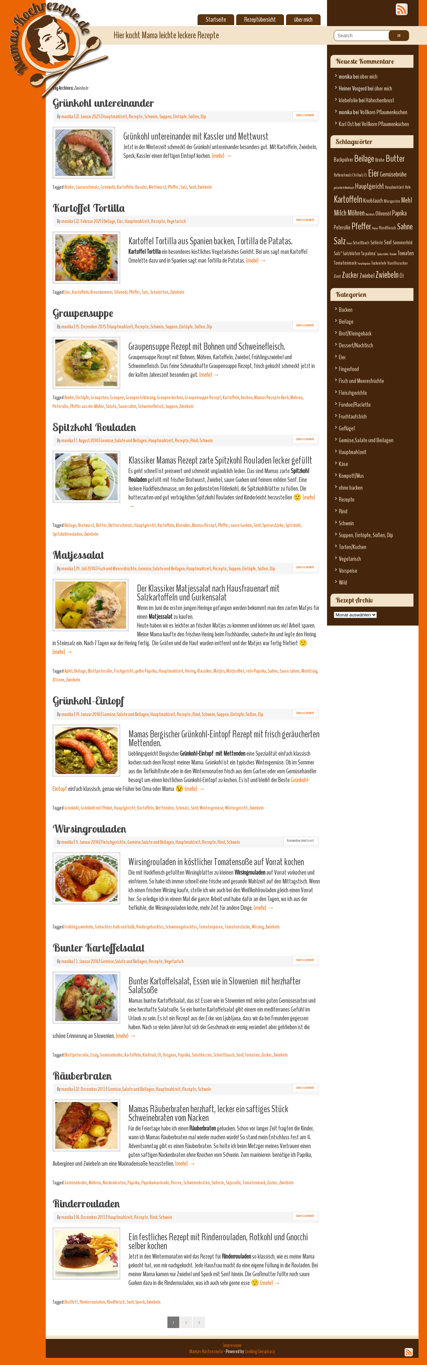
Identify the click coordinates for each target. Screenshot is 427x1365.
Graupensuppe (83, 313)
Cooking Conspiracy (260, 1351)
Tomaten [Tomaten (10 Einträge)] (406, 253)
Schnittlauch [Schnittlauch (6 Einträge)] (361, 243)
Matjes (219, 671)
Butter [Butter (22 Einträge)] (395, 158)
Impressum (232, 1345)
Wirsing (258, 927)
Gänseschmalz (87, 187)
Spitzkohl (293, 525)
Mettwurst (157, 187)
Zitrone (58, 680)
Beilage (109, 221)
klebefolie (348, 100)
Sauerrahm (127, 406)
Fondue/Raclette (355, 405)
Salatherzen (202, 1055)
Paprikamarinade (155, 1182)
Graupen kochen (170, 397)
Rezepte (136, 116)
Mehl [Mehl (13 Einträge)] (406, 200)
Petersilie (60, 406)
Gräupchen (99, 397)
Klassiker (183, 525)
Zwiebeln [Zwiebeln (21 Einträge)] (387, 274)
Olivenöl (120, 292)
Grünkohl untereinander (103, 102)
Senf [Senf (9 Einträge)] (388, 242)
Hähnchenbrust (380, 100)
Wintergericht (236, 808)
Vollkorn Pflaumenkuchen (383, 112)
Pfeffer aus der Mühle (87, 406)
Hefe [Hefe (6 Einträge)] (408, 187)
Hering (190, 671)
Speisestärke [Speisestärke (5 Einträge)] (382, 254)
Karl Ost (346, 124)
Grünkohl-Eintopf (88, 700)
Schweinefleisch (151, 406)
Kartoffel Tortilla (89, 208)
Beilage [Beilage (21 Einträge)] (364, 158)
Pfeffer (173, 187)
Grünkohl (108, 187)
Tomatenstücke (237, 927)
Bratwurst (86, 525)
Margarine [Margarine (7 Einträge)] (392, 201)
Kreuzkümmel (101, 292)
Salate (111, 406)
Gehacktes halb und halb (115, 927)
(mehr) (222, 155)
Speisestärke (273, 525)
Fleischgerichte (113, 842)
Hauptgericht (145, 525)
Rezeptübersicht (260, 19)
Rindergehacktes (150, 927)
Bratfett (71, 1302)
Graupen (117, 397)
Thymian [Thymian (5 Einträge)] (392, 254)
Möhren (296, 397)
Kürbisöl (149, 1055)
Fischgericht (124, 671)
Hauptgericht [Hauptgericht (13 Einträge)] (369, 186)
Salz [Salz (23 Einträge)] (340, 241)
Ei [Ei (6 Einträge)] (365, 175)
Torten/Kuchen (352, 547)
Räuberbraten (82, 1075)
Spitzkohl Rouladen (94, 427)
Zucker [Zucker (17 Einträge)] (350, 275)
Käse (343, 464)
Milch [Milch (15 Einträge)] (340, 213)
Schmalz (182, 808)
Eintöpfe (82, 397)
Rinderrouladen (86, 1203)
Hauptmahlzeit (114, 116)
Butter (101, 525)
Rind (194, 440)
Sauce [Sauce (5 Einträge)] (349, 243)
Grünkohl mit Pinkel (96, 808)
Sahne (273, 671)
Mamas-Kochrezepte (49, 42)
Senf (192, 187)
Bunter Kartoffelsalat (99, 947)
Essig (94, 1055)
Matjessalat (78, 555)
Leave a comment (305, 115)
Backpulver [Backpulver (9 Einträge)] (343, 160)
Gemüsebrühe (111, 1055)
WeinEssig (309, 671)
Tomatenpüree (211, 927)
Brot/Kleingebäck (355, 333)
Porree (176, 1182)
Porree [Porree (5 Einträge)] (375, 228)
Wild (343, 582)
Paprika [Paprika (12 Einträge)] (399, 213)
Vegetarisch (176, 221)
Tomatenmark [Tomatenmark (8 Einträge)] (345, 263)
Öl (159, 1055)
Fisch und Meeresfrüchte (117, 568)
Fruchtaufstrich (353, 416)
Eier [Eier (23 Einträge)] (373, 173)
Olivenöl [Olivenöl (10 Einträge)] (383, 213)
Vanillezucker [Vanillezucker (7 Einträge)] (397, 263)
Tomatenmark (254, 1182)
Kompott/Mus (351, 476)
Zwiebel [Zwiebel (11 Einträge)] (367, 275)
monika (67, 116)
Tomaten (252, 1055)
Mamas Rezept (204, 525)
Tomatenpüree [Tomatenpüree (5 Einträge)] (364, 263)
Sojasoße (233, 1182)
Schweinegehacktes (181, 927)
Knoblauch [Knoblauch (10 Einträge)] (373, 201)
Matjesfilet (235, 671)
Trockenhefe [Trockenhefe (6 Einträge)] (378, 263)
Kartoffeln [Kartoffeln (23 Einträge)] (348, 199)
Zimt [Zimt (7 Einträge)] (337, 276)
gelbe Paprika (146, 671)
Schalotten (159, 292)
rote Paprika (256, 671)
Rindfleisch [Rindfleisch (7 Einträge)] (387, 228)
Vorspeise (348, 571)
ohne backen (351, 488)
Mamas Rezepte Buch (271, 397)
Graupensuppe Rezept (203, 397)
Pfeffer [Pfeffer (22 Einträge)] (361, 226)
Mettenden (165, 808)
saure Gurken (241, 525)
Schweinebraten (196, 1182)
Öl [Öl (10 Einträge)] (402, 276)
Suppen (171, 406)
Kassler (141, 187)
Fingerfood (349, 369)
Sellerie (217, 1182)
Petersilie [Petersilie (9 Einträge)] (342, 227)
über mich (303, 19)
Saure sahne (290, 671)
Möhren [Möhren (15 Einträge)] (356, 213)
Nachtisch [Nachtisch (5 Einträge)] (370, 214)
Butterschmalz (120, 525)
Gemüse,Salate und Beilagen (123, 440)
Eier (120, 221)
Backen (345, 310)
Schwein (151, 116)
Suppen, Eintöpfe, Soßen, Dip (182, 116)
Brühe (69, 187)
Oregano (169, 1055)
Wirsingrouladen (89, 828)
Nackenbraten (114, 1182)
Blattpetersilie (100, 671)
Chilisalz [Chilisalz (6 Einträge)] (357, 175)
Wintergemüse (211, 808)
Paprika (184, 1055)
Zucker (266, 1055)
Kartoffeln (125, 187)
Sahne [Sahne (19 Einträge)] (405, 226)
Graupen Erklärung (140, 397)
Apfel (68, 671)
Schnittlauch (224, 1055)
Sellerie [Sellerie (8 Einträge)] (376, 242)
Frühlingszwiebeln (78, 927)
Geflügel (347, 428)
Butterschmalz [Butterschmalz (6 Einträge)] (342, 175)
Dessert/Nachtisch (356, 345)
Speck (140, 1302)
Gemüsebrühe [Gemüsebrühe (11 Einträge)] (393, 174)
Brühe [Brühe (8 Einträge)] (380, 160)
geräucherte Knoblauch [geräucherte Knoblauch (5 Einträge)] (344, 187)
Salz (183, 187)
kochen (246, 397)
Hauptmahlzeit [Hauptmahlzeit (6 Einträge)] (394, 187)
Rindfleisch (116, 1302)
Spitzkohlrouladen (67, 534)
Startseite (216, 19)
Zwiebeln (205, 187)
